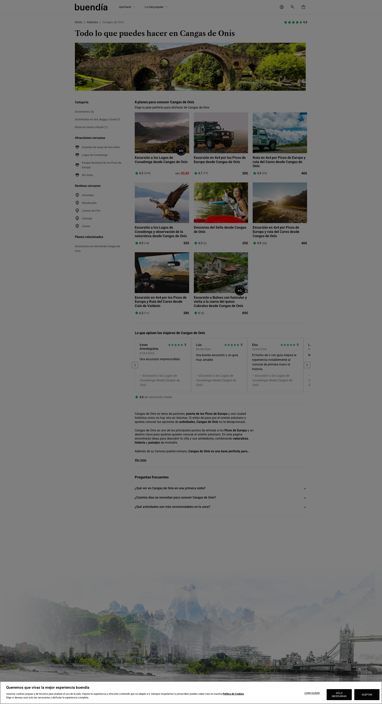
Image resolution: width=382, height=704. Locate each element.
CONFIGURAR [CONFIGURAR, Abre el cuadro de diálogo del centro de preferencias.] (312, 693)
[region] (191, 692)
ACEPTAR (367, 694)
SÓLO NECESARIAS (339, 695)
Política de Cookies (233, 693)
